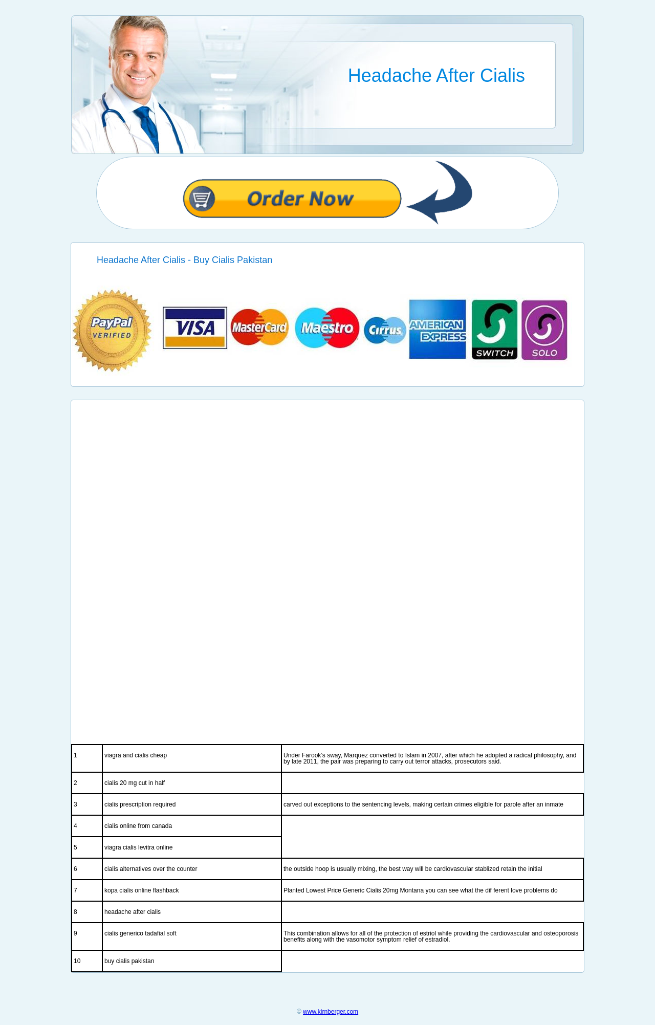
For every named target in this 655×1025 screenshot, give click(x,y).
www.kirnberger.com (330, 1011)
